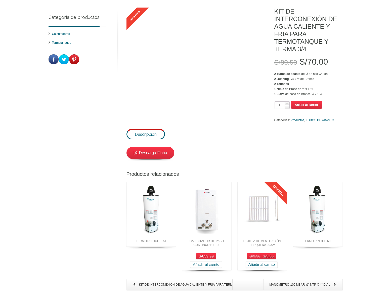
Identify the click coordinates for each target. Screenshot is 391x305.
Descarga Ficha (150, 157)
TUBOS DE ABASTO (320, 120)
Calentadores (61, 34)
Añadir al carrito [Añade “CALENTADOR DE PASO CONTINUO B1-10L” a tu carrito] (206, 269)
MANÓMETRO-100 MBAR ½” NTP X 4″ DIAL (303, 289)
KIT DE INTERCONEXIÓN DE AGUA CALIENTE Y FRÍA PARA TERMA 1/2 (182, 289)
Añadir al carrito (306, 105)
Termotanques (61, 43)
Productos (297, 120)
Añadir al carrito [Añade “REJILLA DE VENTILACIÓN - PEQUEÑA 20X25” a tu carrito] (261, 269)
